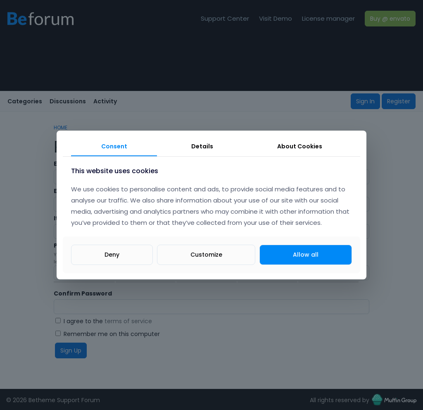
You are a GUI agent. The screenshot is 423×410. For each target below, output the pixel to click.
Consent (114, 146)
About (299, 146)
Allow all (305, 254)
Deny (112, 254)
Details (202, 146)
